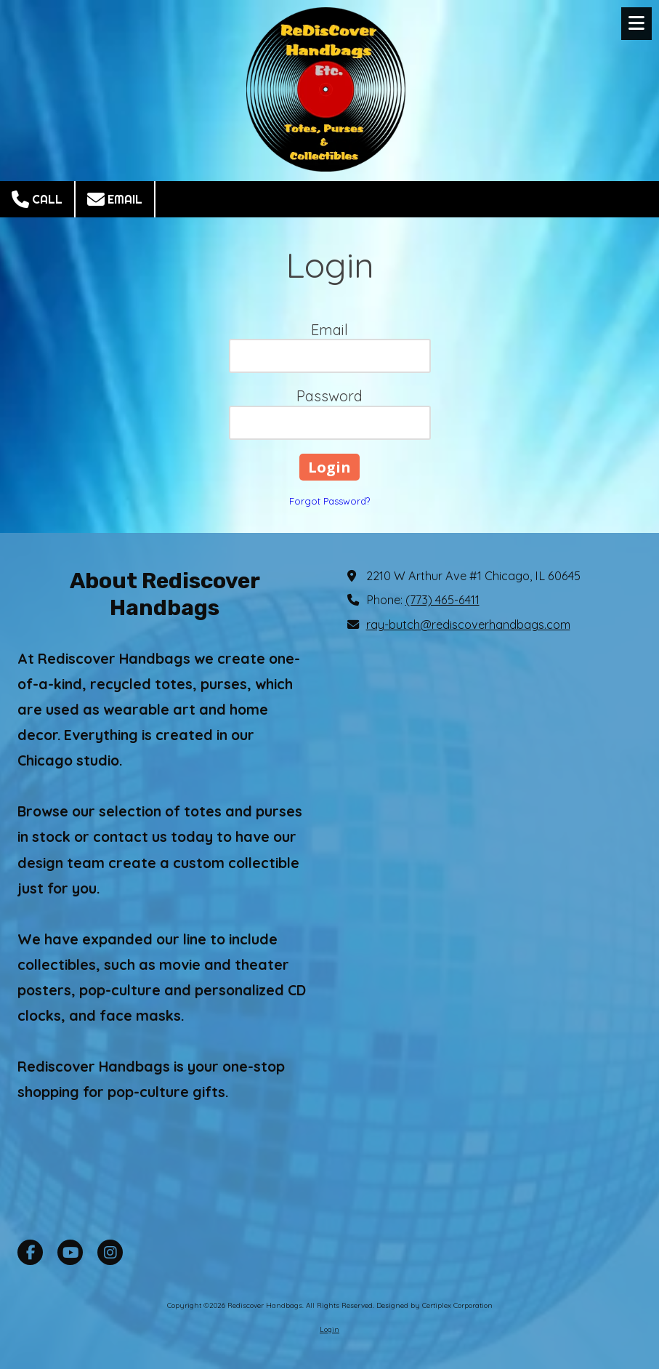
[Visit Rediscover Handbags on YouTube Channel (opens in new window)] (70, 1252)
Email (114, 199)
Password (329, 396)
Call (37, 199)
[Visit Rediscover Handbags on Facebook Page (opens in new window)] (30, 1252)
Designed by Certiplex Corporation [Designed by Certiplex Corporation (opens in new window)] (434, 1305)
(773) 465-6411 (442, 600)
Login (329, 1329)
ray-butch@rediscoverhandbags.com (468, 624)
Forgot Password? (329, 501)
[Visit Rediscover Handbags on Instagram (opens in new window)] (110, 1252)
